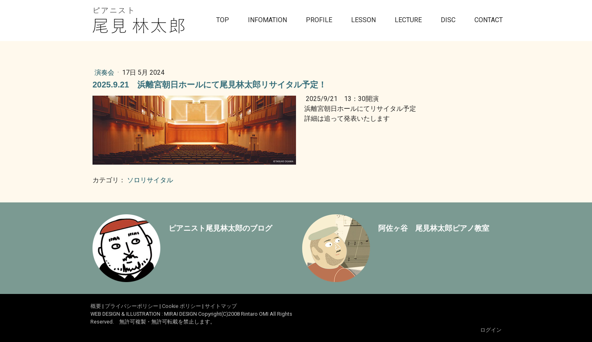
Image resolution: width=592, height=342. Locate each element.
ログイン (491, 330)
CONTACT (488, 20)
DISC (448, 20)
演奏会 (105, 72)
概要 (95, 306)
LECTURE (408, 20)
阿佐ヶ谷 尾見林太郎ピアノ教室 (433, 228)
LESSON (363, 20)
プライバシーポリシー (131, 306)
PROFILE (319, 20)
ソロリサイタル (150, 180)
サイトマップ (221, 306)
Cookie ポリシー (181, 306)
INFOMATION (267, 20)
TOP (222, 20)
